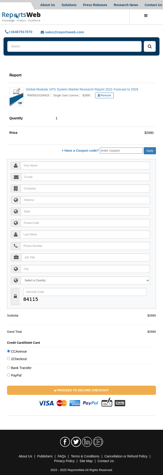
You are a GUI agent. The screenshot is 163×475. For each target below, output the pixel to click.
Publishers (44, 456)
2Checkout (17, 359)
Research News (126, 5)
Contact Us (153, 5)
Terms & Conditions (85, 456)
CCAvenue (17, 351)
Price (14, 133)
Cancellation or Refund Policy (125, 456)
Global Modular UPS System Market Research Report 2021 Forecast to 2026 (82, 89)
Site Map (86, 461)
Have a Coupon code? (80, 150)
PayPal (14, 375)
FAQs (62, 456)
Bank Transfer (19, 368)
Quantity (17, 118)
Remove (104, 95)
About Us (47, 5)
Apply (149, 150)
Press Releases (95, 5)
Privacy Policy (64, 461)
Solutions (69, 5)
